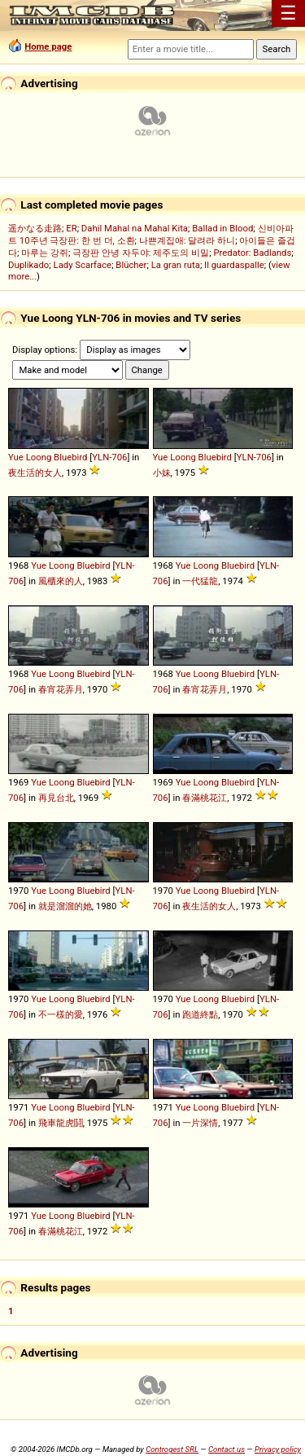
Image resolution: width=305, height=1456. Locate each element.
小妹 (162, 472)
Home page (48, 46)
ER (71, 228)
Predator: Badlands (252, 252)
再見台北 (56, 797)
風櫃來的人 (60, 581)
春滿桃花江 (204, 797)
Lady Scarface (83, 265)
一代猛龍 (200, 581)
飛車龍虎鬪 (60, 1122)
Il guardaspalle (234, 265)
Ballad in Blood (222, 228)
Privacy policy (278, 1449)
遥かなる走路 (35, 228)
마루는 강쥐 (44, 252)
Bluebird (70, 457)
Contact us (226, 1449)
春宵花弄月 (60, 689)
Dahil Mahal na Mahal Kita (134, 228)
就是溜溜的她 (65, 906)
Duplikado (28, 265)
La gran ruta (175, 265)
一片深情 (200, 1122)
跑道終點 (200, 1014)
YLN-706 (109, 457)
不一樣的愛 (60, 1014)
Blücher (130, 265)
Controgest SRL (172, 1449)
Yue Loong (29, 457)
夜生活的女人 (35, 472)
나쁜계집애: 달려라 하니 (187, 240)
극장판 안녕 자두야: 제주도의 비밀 (140, 252)
